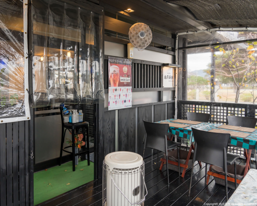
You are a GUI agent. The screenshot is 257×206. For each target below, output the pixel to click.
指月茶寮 (224, 204)
